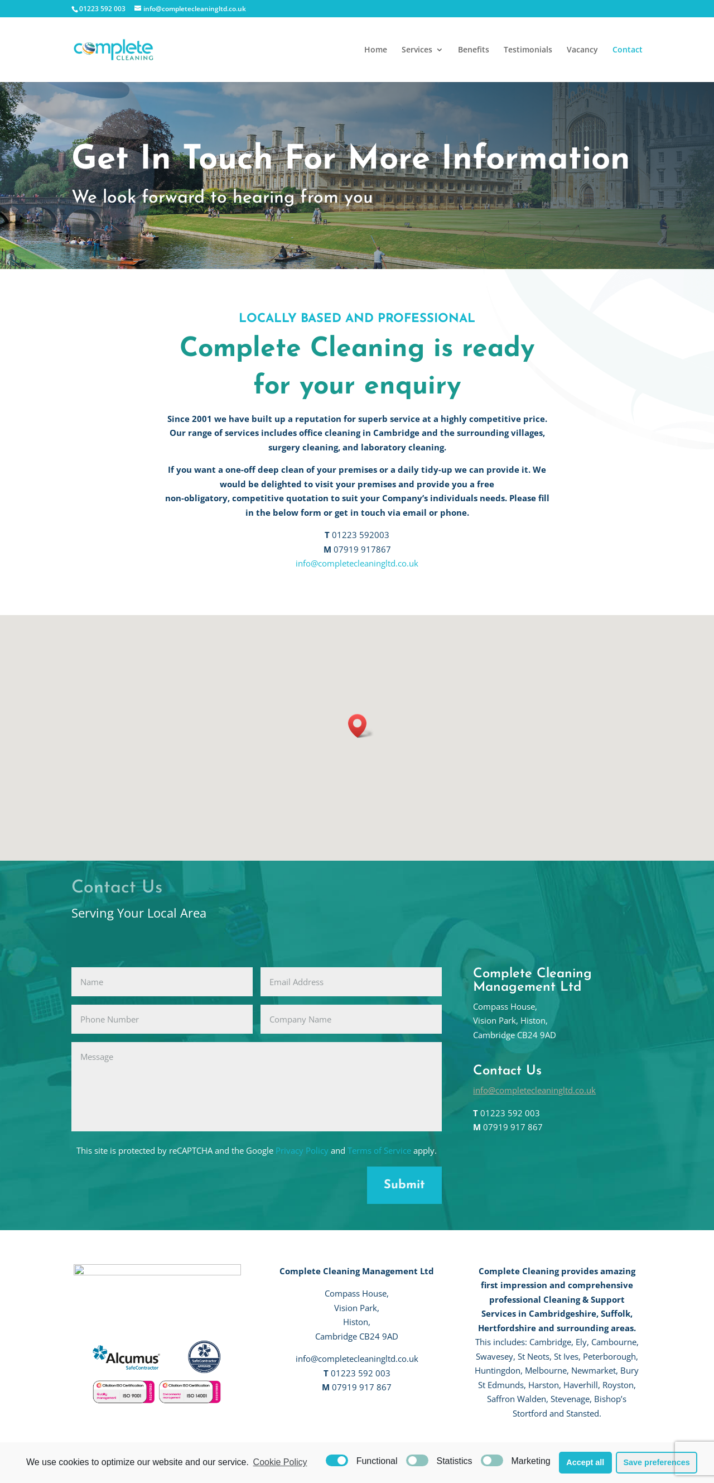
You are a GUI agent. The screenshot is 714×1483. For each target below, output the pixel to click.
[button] (361, 726)
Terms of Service (379, 1150)
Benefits (473, 50)
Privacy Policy (302, 1150)
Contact (627, 50)
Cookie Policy (280, 1462)
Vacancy (582, 50)
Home (375, 50)
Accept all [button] (585, 1462)
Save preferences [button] (656, 1462)
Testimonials (528, 50)
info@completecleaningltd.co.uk (357, 563)
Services (417, 50)
